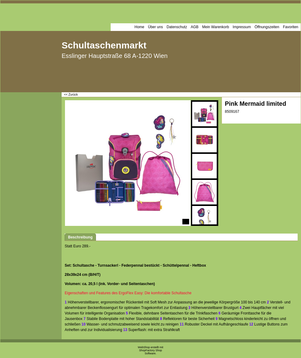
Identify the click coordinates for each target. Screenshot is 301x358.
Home (139, 27)
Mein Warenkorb (215, 27)
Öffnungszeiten (266, 27)
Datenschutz (176, 27)
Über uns (155, 27)
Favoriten (290, 27)
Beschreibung (80, 237)
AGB (194, 27)
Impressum (242, 27)
